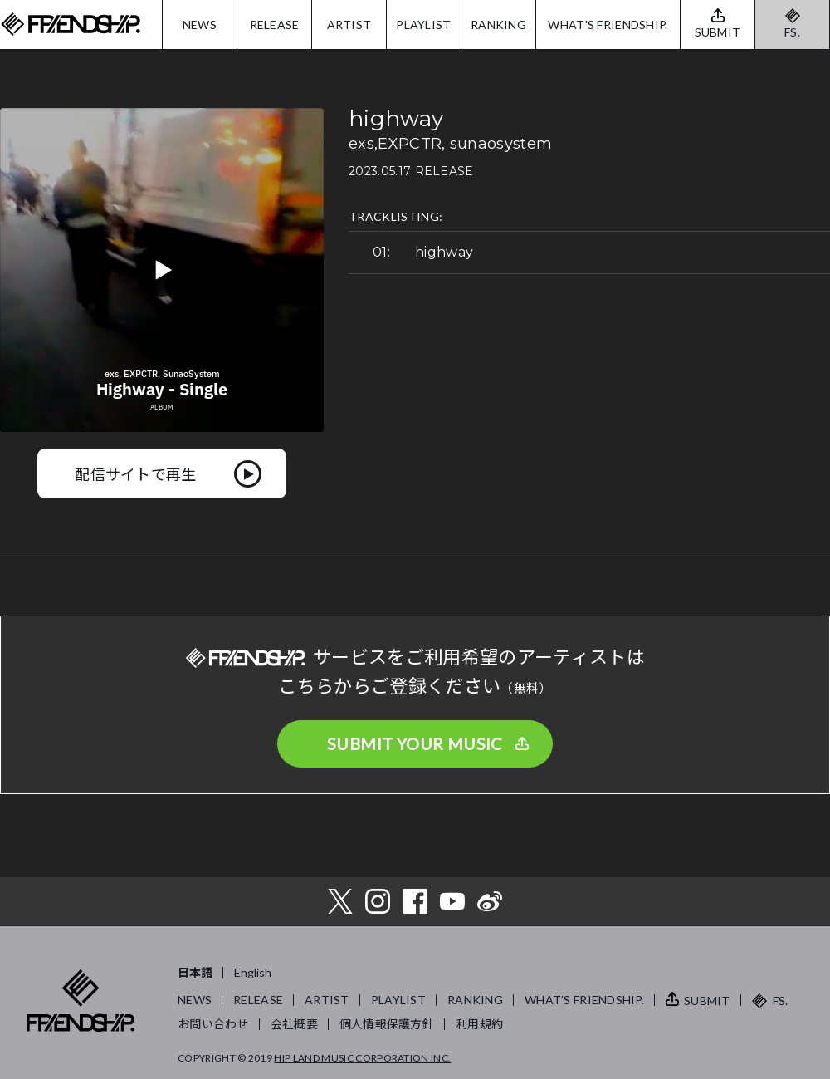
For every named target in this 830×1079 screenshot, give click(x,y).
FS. (792, 32)
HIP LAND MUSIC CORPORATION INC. (362, 1058)
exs (361, 144)
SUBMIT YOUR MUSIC (415, 743)
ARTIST (349, 24)
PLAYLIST (423, 24)
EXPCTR (410, 144)
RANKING (498, 24)
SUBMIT (707, 1000)
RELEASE (275, 24)
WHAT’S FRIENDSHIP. (584, 1000)
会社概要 (294, 1024)
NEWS (200, 24)
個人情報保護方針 (386, 1024)
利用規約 (479, 1024)
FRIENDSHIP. (70, 24)
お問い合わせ (213, 1024)
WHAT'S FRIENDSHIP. (607, 24)
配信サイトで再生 (136, 473)
